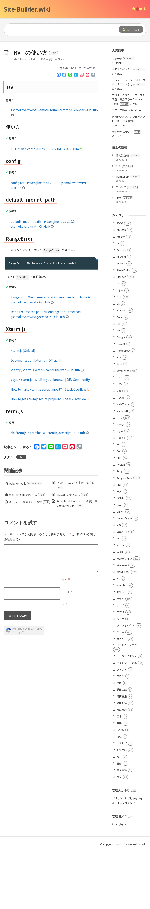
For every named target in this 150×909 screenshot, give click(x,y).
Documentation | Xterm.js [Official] (35, 419)
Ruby (119, 530)
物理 (119, 795)
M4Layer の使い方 (126, 190)
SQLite (121, 557)
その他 (120, 657)
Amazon (121, 309)
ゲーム (120, 691)
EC (118, 362)
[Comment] (51, 617)
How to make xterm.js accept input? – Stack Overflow (50, 448)
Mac (119, 449)
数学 (119, 782)
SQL (119, 550)
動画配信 (122, 762)
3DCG (120, 282)
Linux (119, 436)
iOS (119, 416)
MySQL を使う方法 (72, 553)
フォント (122, 728)
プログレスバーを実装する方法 (75, 544)
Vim (119, 583)
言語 (119, 822)
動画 (119, 741)
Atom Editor (123, 329)
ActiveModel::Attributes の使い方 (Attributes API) (76, 562)
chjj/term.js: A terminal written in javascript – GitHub (50, 491)
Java (119, 422)
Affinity (121, 295)
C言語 (120, 349)
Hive (124, 256)
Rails (21, 515)
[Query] (61, 30)
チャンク (127, 246)
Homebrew (123, 409)
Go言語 (121, 402)
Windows (122, 624)
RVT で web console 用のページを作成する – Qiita (47, 207)
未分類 (120, 788)
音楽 (119, 835)
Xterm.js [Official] (23, 409)
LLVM (119, 443)
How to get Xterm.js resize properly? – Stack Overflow (50, 457)
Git (118, 389)
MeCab (121, 456)
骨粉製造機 (128, 214)
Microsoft (122, 469)
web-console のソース (27, 553)
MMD (119, 476)
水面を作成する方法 (128, 128)
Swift (120, 563)
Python (121, 523)
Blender (121, 335)
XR (118, 637)
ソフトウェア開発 (127, 704)
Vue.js (120, 610)
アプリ (120, 671)
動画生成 (122, 748)
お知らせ (122, 651)
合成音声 (122, 768)
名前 (66, 638)
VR (118, 597)
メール (67, 650)
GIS (119, 382)
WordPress (123, 630)
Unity (120, 570)
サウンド (122, 698)
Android (121, 315)
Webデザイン (124, 617)
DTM (119, 355)
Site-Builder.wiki (27, 9)
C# (118, 342)
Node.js (121, 496)
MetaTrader (123, 463)
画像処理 (122, 802)
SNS (119, 543)
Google (121, 396)
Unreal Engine (125, 577)
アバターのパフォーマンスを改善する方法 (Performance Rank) (128, 158)
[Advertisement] (75, 70)
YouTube (121, 644)
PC (118, 503)
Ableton (121, 288)
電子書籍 (122, 828)
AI (118, 302)
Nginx (120, 490)
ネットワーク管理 (127, 721)
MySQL (121, 483)
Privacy (16, 690)
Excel (120, 376)
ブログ (120, 735)
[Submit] (131, 29)
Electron (121, 369)
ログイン (121, 883)
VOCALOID (123, 590)
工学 (119, 775)
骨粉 (124, 225)
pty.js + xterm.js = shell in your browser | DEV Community (50, 438)
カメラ (120, 677)
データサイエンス (127, 715)
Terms (25, 690)
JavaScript (123, 429)
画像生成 (122, 809)
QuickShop (128, 235)
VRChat (121, 604)
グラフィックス (125, 684)
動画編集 (122, 755)
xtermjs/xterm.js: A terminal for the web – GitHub (47, 428)
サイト (66, 662)
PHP (119, 516)
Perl (119, 510)
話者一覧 (123, 117)
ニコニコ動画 (119, 169)
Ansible (121, 322)
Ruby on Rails (28, 118)
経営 (119, 815)
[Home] (15, 118)
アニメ (120, 664)
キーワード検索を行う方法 (29, 560)
